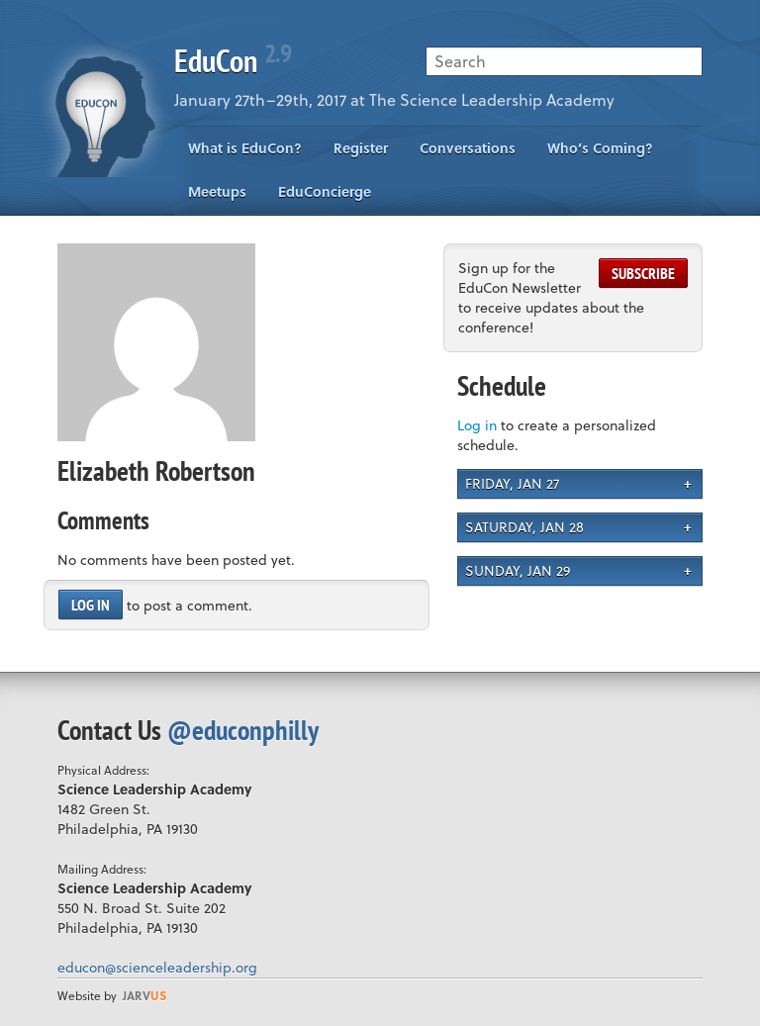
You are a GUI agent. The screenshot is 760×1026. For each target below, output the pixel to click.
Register (360, 148)
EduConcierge (324, 191)
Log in (90, 604)
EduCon (232, 60)
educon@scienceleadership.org (157, 967)
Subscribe (643, 273)
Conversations (468, 148)
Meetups (217, 191)
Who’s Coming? (600, 148)
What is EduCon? (245, 148)
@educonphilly (243, 729)
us (144, 995)
